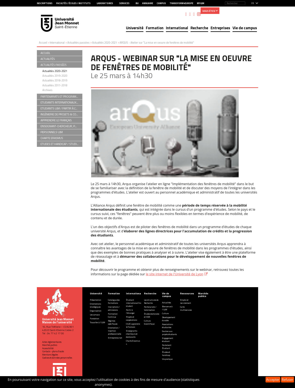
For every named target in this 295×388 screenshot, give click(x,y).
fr (252, 3)
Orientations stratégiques (95, 305)
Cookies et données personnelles (57, 357)
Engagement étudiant (167, 340)
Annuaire (147, 3)
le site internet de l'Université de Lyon (174, 274)
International (177, 28)
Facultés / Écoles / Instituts (73, 3)
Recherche (199, 28)
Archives (47, 90)
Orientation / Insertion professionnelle (114, 330)
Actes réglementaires (51, 342)
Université (134, 28)
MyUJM (200, 3)
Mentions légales (50, 354)
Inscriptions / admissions (114, 308)
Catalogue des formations (114, 301)
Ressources (187, 293)
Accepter (272, 379)
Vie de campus (245, 28)
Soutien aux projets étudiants (169, 333)
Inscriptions (44, 3)
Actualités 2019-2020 (54, 76)
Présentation (95, 299)
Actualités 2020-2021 (54, 71)
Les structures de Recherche (151, 301)
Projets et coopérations (131, 318)
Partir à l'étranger (130, 311)
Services (124, 3)
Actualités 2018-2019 (54, 80)
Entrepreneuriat (115, 337)
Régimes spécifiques (112, 322)
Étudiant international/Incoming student (136, 303)
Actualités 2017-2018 (54, 85)
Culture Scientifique (149, 322)
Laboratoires (105, 3)
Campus (161, 3)
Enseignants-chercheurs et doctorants (132, 334)
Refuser (287, 379)
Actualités (166, 302)
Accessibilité (47, 348)
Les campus (95, 314)
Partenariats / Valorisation (150, 308)
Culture (165, 313)
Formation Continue (113, 315)
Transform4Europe (181, 3)
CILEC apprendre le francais (133, 325)
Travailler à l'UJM (97, 322)
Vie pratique (167, 359)
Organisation (95, 310)
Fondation (94, 318)
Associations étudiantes (167, 326)
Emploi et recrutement (185, 301)
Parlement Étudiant (166, 347)
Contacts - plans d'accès (53, 351)
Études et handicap (166, 354)
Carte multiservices (186, 308)
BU (137, 3)
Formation (154, 28)
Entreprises (220, 28)
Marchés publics (49, 345)
